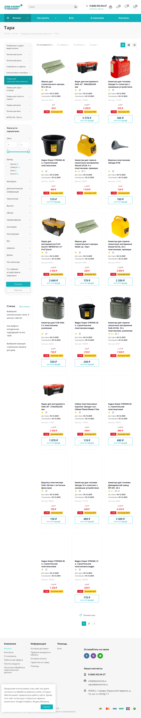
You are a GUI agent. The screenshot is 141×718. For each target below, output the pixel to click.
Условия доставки (40, 648)
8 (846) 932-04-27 (98, 5)
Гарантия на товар (40, 662)
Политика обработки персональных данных (14, 670)
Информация (38, 643)
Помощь (35, 666)
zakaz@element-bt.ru (98, 684)
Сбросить (18, 290)
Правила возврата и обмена (41, 653)
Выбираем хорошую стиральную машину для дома (16, 346)
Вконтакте (86, 655)
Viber (93, 655)
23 (117, 491)
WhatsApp (100, 655)
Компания (10, 643)
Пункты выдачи (12, 663)
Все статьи (24, 306)
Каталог (8, 648)
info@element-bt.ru (97, 681)
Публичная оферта (13, 659)
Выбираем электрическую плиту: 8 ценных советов (18, 314)
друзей (91, 120)
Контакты (9, 652)
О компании (10, 656)
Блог (59, 648)
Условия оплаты (39, 658)
